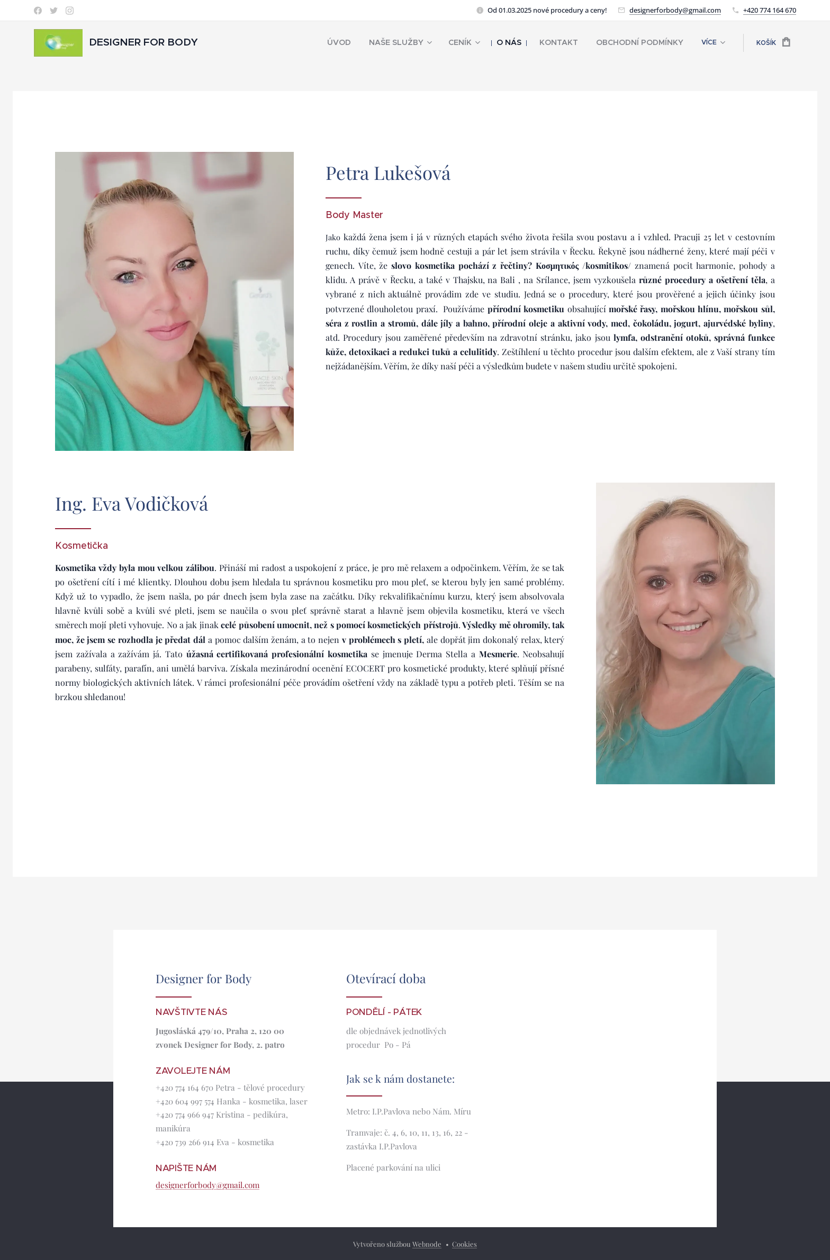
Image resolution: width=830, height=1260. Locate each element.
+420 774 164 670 (769, 10)
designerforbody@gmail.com (675, 10)
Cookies (464, 1243)
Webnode (426, 1243)
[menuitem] (254, 43)
